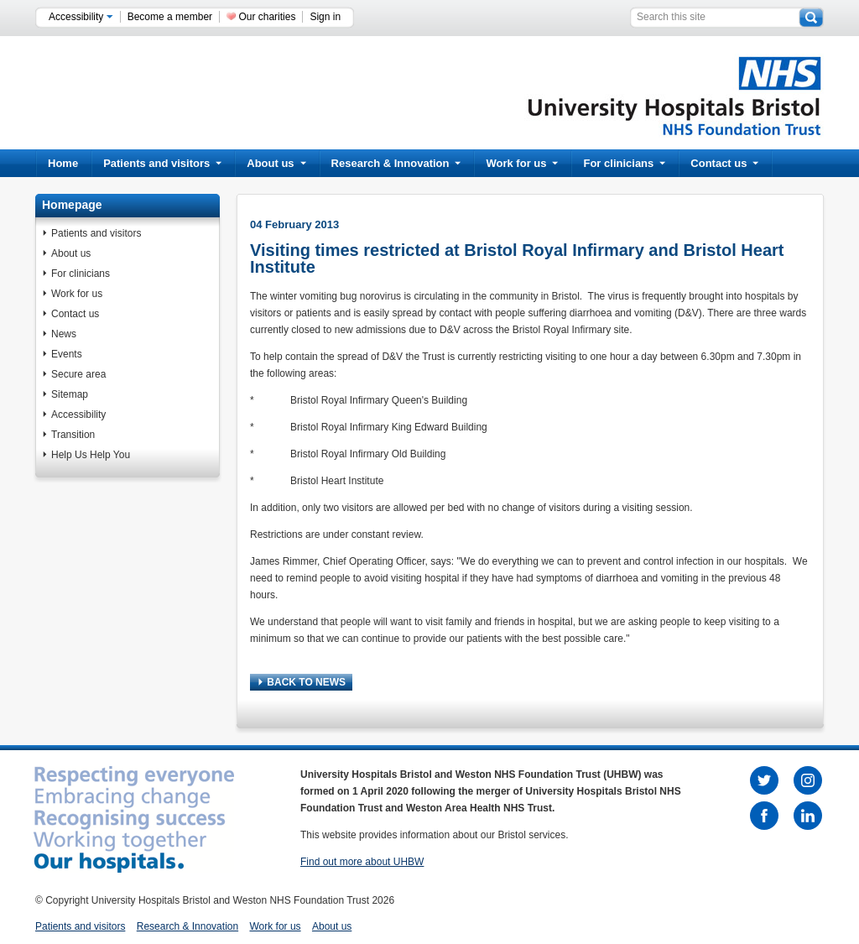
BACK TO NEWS (302, 682)
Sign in (325, 17)
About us (276, 163)
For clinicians (624, 163)
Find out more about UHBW (362, 862)
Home (63, 163)
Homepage (72, 204)
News (63, 334)
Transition (73, 435)
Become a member (170, 17)
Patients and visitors (162, 163)
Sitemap (69, 394)
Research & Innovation (396, 163)
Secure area (78, 374)
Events (66, 354)
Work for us (522, 163)
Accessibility (81, 17)
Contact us (724, 163)
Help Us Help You (90, 455)
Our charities (266, 17)
